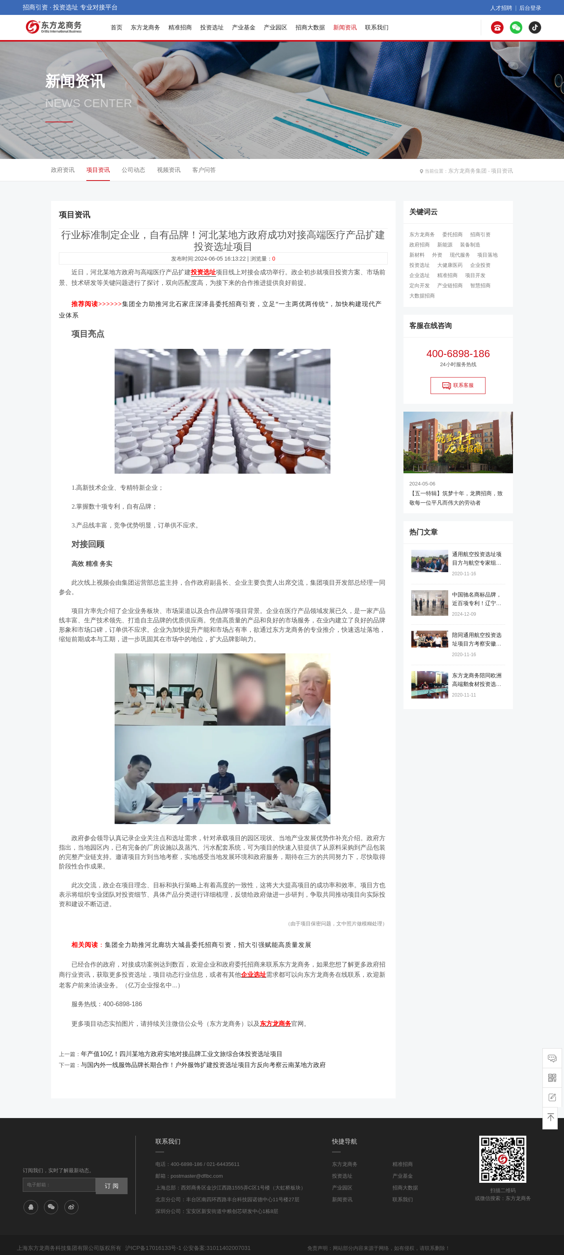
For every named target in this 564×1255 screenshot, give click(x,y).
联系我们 (377, 27)
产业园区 (275, 27)
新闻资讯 (345, 27)
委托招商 (452, 234)
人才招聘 (505, 7)
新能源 (445, 245)
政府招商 (419, 245)
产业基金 (244, 27)
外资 (437, 255)
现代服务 (460, 255)
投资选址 (212, 27)
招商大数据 (310, 27)
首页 (116, 27)
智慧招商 (480, 285)
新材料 (417, 255)
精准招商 (180, 27)
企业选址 (419, 275)
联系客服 (458, 385)
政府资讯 (63, 169)
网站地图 (401, 1242)
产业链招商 (450, 285)
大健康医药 (450, 265)
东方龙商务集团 (473, 170)
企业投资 (480, 265)
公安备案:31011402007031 (208, 1233)
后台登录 (531, 7)
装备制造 (470, 245)
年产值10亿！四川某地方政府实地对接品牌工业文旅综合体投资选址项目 (169, 1042)
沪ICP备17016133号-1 (150, 1233)
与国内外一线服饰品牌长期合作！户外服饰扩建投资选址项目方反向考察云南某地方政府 (188, 1051)
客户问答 (204, 169)
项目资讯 (503, 170)
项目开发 (475, 275)
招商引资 (480, 234)
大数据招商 (422, 296)
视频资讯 (169, 169)
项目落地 (487, 255)
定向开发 (419, 285)
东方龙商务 (145, 27)
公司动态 (133, 169)
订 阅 (110, 1170)
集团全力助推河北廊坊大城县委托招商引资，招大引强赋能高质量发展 (208, 938)
